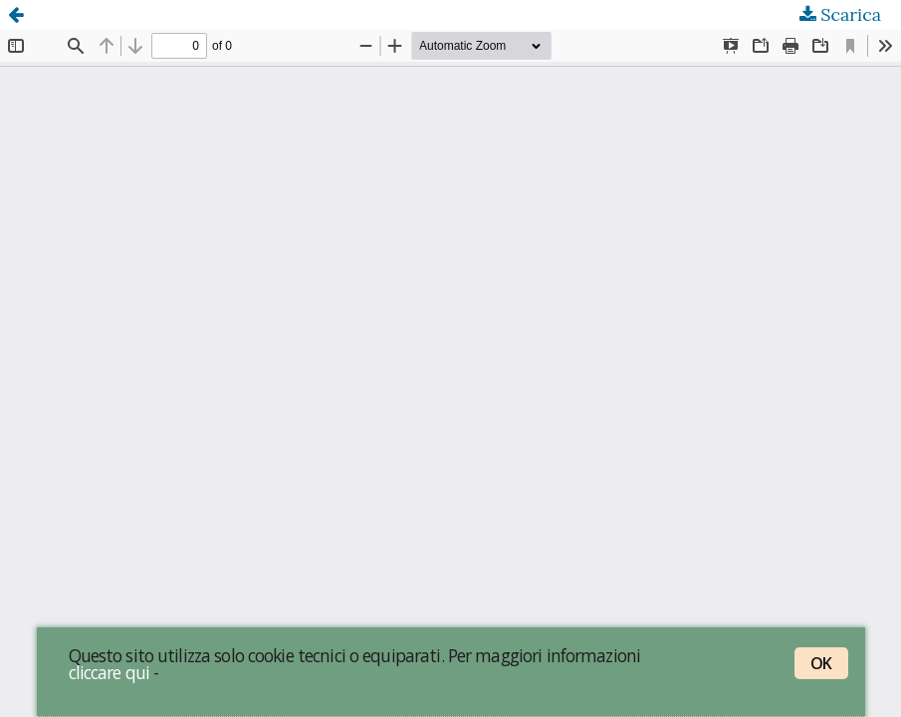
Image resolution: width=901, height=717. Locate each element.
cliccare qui (109, 672)
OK (820, 663)
